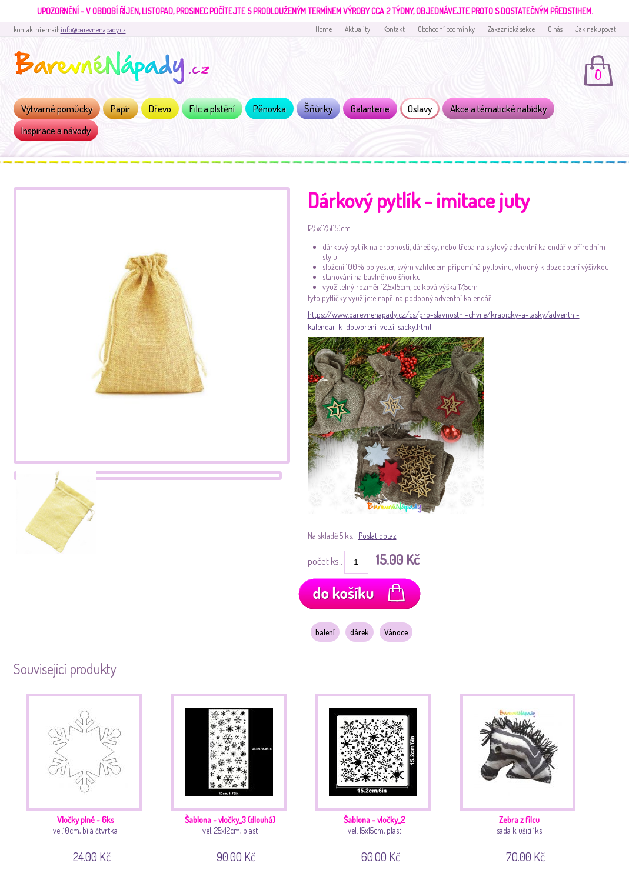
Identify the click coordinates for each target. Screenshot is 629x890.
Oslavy (420, 108)
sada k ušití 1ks (522, 776)
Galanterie (370, 108)
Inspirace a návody (56, 130)
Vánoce (396, 632)
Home (323, 29)
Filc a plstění (212, 108)
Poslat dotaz (377, 536)
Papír (121, 108)
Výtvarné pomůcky (56, 108)
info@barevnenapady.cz (93, 29)
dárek (359, 632)
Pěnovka (269, 108)
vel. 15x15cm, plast (377, 776)
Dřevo (160, 108)
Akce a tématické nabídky (498, 108)
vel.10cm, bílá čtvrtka (88, 776)
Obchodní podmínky (446, 29)
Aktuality (357, 29)
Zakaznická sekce (511, 29)
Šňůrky (318, 108)
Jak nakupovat (595, 29)
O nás (555, 29)
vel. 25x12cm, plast (233, 776)
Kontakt (394, 29)
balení (325, 632)
